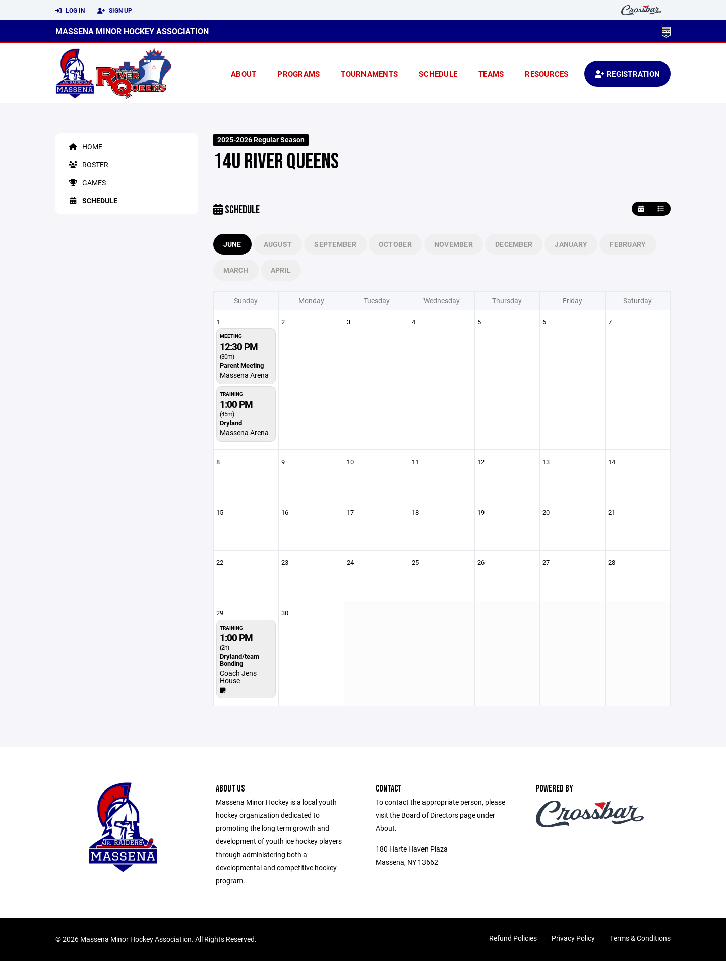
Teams (491, 74)
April (281, 270)
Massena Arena (244, 375)
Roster (87, 164)
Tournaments (369, 74)
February (628, 244)
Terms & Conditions (640, 938)
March (236, 270)
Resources (546, 74)
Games (86, 182)
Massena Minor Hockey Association (132, 31)
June (232, 244)
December (513, 244)
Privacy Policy (573, 938)
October (395, 244)
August (278, 244)
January (571, 244)
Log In (70, 10)
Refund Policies (513, 938)
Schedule (438, 74)
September (335, 244)
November (453, 244)
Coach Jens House (238, 676)
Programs (298, 74)
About (243, 74)
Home (84, 146)
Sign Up (114, 10)
